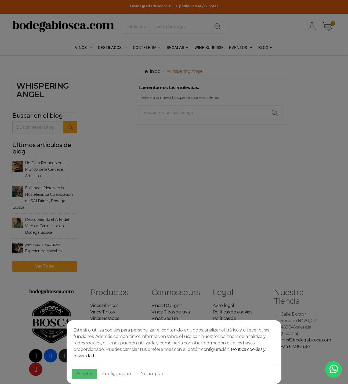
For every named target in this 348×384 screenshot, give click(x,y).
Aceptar (84, 373)
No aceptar (151, 373)
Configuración (116, 373)
